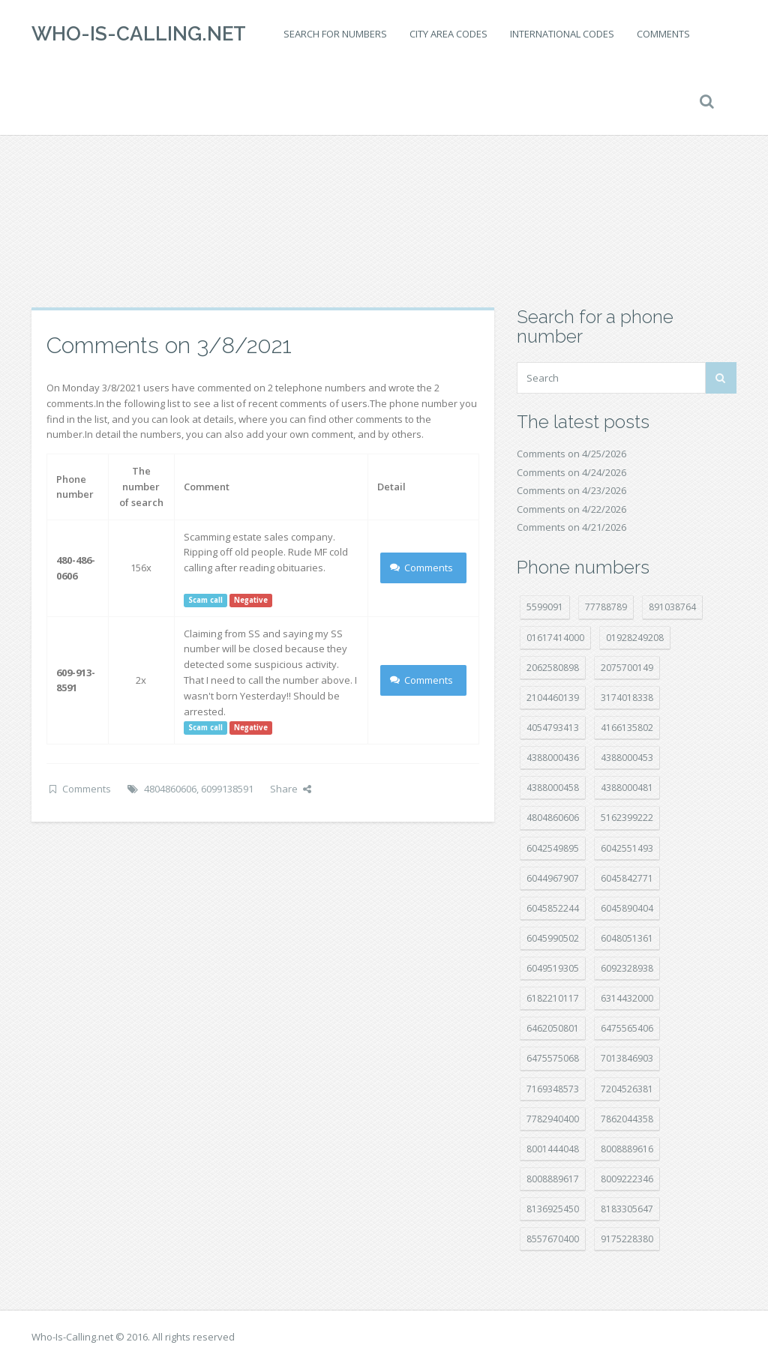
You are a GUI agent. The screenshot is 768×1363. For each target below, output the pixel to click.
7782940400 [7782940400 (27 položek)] (552, 1119)
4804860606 (170, 788)
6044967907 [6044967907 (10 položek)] (552, 878)
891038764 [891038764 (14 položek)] (672, 607)
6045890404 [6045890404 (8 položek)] (627, 908)
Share (290, 788)
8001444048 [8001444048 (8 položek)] (552, 1149)
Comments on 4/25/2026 (571, 453)
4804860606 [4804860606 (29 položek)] (552, 817)
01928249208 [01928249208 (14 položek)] (635, 637)
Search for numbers (335, 33)
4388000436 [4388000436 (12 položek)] (552, 757)
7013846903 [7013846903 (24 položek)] (627, 1058)
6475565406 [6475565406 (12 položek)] (627, 1028)
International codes (562, 33)
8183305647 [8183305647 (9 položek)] (627, 1209)
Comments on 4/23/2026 (571, 490)
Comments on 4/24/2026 (571, 472)
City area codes (449, 33)
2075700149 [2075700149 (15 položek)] (627, 667)
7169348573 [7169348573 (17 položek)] (552, 1089)
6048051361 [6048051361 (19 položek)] (627, 938)
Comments (663, 33)
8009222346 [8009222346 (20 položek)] (627, 1179)
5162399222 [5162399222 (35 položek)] (627, 817)
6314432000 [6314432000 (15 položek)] (627, 998)
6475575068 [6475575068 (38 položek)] (552, 1058)
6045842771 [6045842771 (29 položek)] (627, 878)
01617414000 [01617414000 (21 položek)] (555, 637)
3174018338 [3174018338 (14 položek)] (627, 697)
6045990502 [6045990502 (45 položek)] (552, 938)
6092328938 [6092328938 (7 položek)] (627, 968)
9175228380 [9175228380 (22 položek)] (627, 1239)
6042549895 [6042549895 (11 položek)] (552, 848)
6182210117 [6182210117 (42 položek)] (552, 998)
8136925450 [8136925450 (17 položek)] (552, 1209)
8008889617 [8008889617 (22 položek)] (552, 1179)
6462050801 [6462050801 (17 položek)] (552, 1028)
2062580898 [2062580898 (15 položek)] (552, 667)
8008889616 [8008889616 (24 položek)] (627, 1149)
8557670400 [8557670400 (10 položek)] (552, 1239)
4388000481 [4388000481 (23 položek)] (627, 787)
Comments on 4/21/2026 (571, 527)
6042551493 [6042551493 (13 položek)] (627, 848)
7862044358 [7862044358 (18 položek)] (627, 1119)
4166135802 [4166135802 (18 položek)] (627, 727)
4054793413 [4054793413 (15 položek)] (552, 727)
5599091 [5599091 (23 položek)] (544, 607)
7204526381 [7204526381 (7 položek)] (627, 1089)
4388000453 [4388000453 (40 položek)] (627, 757)
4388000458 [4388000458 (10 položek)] (552, 787)
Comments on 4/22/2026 (571, 509)
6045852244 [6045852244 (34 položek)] (552, 908)
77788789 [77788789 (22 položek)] (606, 607)
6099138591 (227, 788)
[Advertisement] (384, 187)
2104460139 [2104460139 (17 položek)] (552, 697)
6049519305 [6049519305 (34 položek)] (552, 968)
